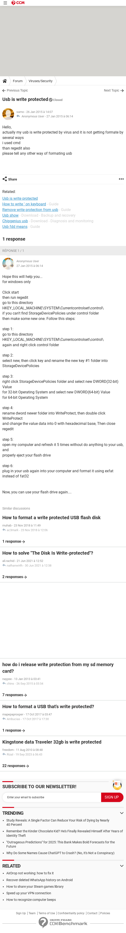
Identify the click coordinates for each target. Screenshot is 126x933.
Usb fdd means (14, 226)
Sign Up (21, 913)
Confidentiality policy (71, 913)
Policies (105, 913)
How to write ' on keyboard (24, 204)
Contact (92, 913)
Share (12, 179)
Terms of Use (46, 913)
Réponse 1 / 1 (13, 251)
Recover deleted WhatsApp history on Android (39, 880)
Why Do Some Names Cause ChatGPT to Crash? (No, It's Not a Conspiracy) (60, 853)
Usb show (10, 215)
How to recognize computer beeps (31, 900)
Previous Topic (17, 90)
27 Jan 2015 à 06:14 (59, 116)
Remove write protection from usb (30, 209)
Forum (18, 81)
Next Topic (111, 90)
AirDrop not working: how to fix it (30, 873)
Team (32, 913)
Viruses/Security (41, 81)
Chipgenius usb (15, 221)
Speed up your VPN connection (28, 893)
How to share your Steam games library (35, 886)
